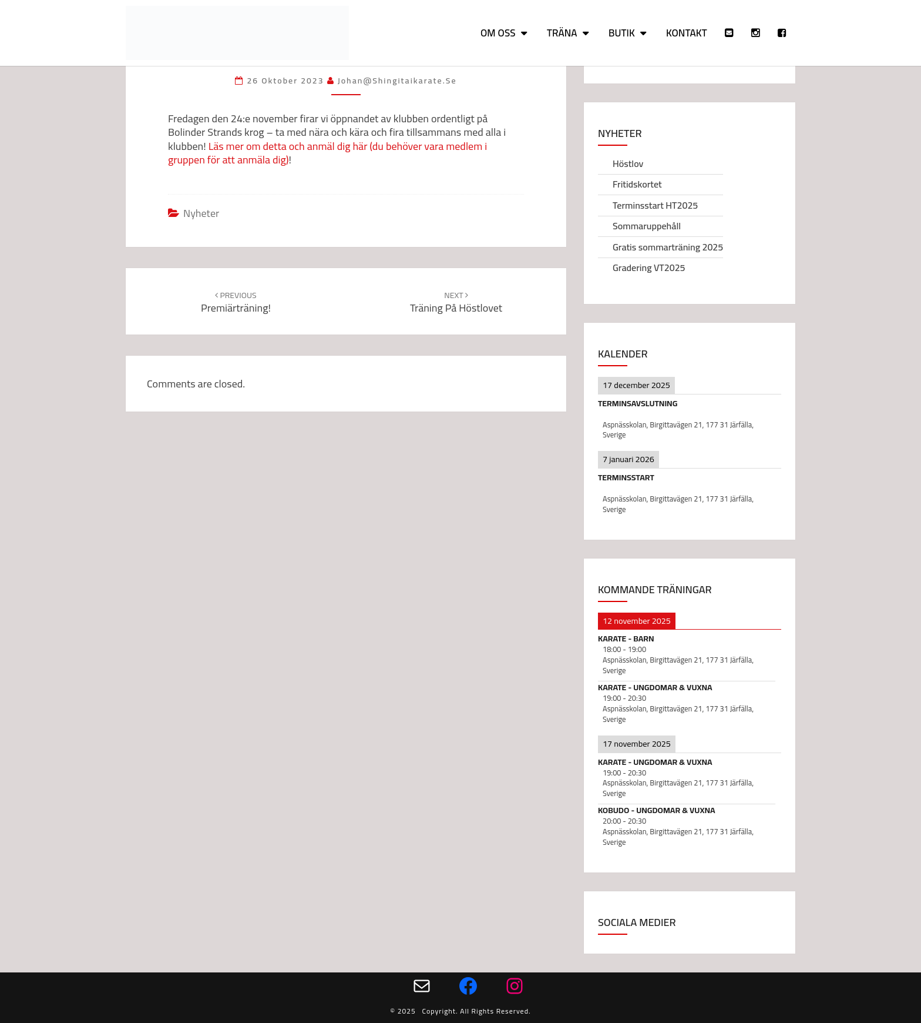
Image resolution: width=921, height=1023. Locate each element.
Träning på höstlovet (456, 302)
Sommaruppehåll (647, 226)
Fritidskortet (637, 184)
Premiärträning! (236, 302)
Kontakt (686, 33)
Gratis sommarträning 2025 (668, 247)
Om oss (498, 33)
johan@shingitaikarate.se (397, 80)
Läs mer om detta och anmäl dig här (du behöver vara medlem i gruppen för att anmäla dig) (327, 152)
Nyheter (201, 213)
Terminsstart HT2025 (655, 205)
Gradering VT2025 (649, 267)
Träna (562, 33)
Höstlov (628, 163)
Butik (622, 33)
